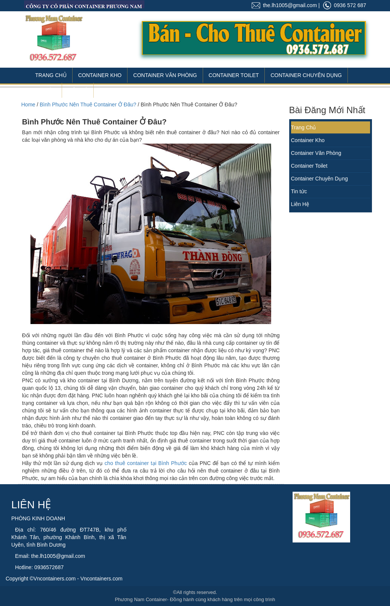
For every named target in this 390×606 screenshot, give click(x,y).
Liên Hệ (78, 90)
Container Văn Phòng (165, 75)
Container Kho (100, 75)
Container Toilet (234, 75)
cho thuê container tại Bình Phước (146, 463)
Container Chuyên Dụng (305, 75)
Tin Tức (45, 90)
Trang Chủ (51, 75)
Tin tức (299, 191)
